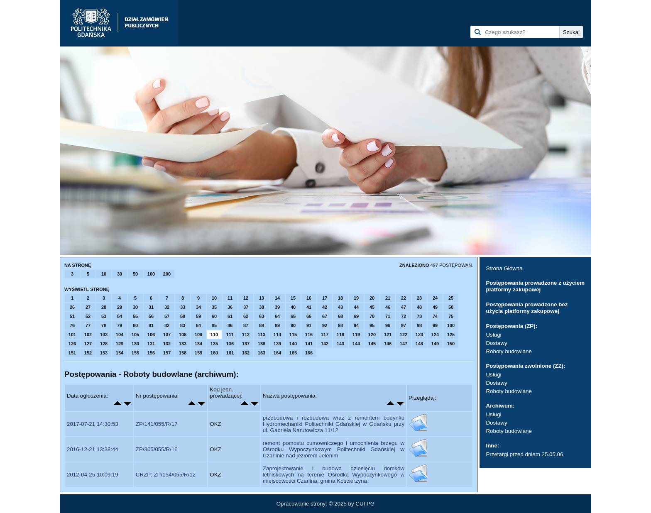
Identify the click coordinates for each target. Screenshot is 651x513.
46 (387, 307)
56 (151, 316)
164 (277, 352)
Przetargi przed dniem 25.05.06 (524, 454)
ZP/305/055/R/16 (157, 449)
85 (214, 325)
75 (450, 316)
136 (230, 343)
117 (324, 334)
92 (324, 325)
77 (88, 325)
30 (119, 273)
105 (135, 334)
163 (261, 352)
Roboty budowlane (508, 351)
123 (419, 334)
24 (435, 298)
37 (245, 307)
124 (435, 334)
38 (261, 307)
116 (309, 334)
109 (198, 334)
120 (372, 334)
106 (151, 334)
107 (167, 334)
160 (214, 352)
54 (119, 316)
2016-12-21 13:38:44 (92, 449)
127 (88, 343)
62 (245, 316)
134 (198, 343)
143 (340, 343)
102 (88, 334)
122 (403, 334)
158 (182, 352)
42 (324, 307)
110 (214, 334)
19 (356, 298)
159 (198, 352)
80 (135, 325)
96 (387, 325)
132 (167, 343)
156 (151, 352)
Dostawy (496, 343)
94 (356, 325)
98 (419, 325)
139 (277, 343)
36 (230, 307)
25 (450, 298)
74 (435, 316)
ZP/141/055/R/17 (157, 424)
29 (119, 307)
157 (167, 352)
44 (356, 307)
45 (372, 307)
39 (277, 307)
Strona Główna (504, 268)
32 (166, 307)
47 (403, 307)
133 (182, 343)
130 (135, 343)
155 (135, 352)
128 (104, 343)
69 (356, 316)
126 (72, 343)
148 (419, 343)
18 (340, 298)
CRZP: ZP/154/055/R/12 (166, 474)
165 (293, 352)
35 (214, 307)
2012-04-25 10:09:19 (92, 474)
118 (340, 334)
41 (308, 307)
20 (372, 298)
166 (309, 352)
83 (182, 325)
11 (230, 298)
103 (104, 334)
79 (119, 325)
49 (435, 307)
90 (293, 325)
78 (103, 325)
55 (135, 316)
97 (403, 325)
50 (135, 273)
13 (261, 298)
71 (387, 316)
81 (151, 325)
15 (293, 298)
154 (119, 352)
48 (419, 307)
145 (372, 343)
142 (324, 343)
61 (230, 316)
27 (88, 307)
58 (182, 316)
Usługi (493, 335)
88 (261, 325)
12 (245, 298)
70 (372, 316)
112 (246, 334)
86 (230, 325)
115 (293, 334)
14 (277, 298)
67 (324, 316)
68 (340, 316)
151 (72, 352)
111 (230, 334)
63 (261, 316)
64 (277, 316)
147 (403, 343)
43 (340, 307)
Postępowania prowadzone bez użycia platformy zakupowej (527, 307)
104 (119, 334)
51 (72, 316)
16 (308, 298)
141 (309, 343)
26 (72, 307)
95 (372, 325)
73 (419, 316)
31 (151, 307)
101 (72, 334)
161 (230, 352)
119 (356, 334)
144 (356, 343)
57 (166, 316)
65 (293, 316)
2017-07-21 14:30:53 (92, 424)
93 (340, 325)
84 (198, 325)
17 (324, 298)
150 (451, 343)
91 (308, 325)
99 (435, 325)
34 (198, 307)
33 (182, 307)
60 (214, 316)
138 (261, 343)
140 (293, 343)
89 (277, 325)
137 (246, 343)
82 (166, 325)
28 (103, 307)
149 (435, 343)
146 (388, 343)
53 (103, 316)
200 (167, 273)
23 (419, 298)
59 (198, 316)
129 (119, 343)
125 (451, 334)
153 (104, 352)
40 (293, 307)
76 (72, 325)
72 (403, 316)
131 (151, 343)
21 (387, 298)
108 (182, 334)
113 (261, 334)
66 (308, 316)
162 (246, 352)
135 (214, 343)
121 (388, 334)
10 (103, 273)
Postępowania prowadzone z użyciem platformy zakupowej (535, 286)
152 (88, 352)
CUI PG (364, 504)
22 (403, 298)
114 (277, 334)
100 (151, 273)
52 (88, 316)
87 (245, 325)
